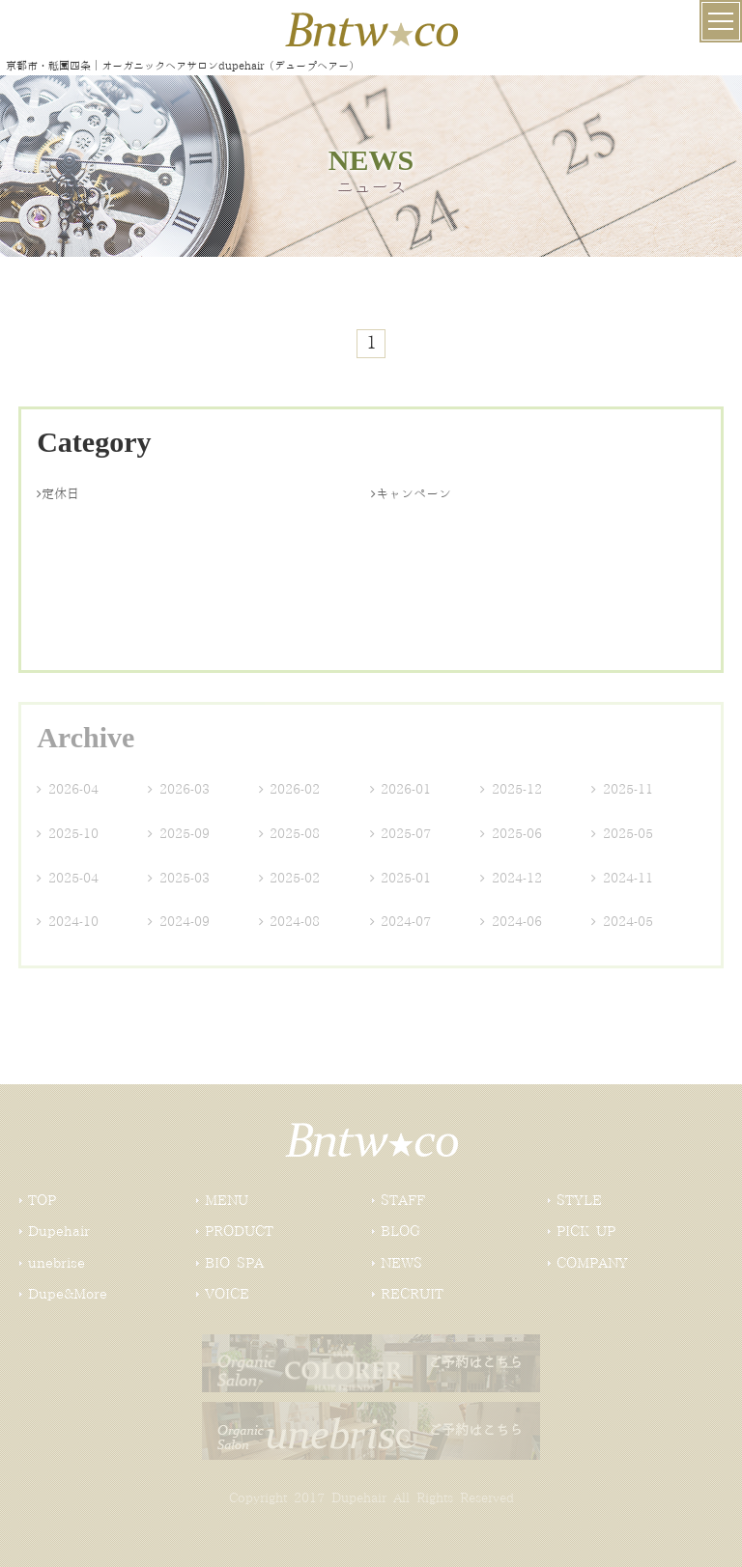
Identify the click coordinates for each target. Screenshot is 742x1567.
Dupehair (59, 1232)
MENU (226, 1201)
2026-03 (179, 790)
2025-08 (290, 834)
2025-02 (290, 878)
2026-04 (68, 790)
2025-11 (622, 790)
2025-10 (68, 834)
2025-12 (511, 790)
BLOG (400, 1232)
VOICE (227, 1294)
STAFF (403, 1201)
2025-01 (401, 878)
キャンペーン (411, 494)
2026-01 (401, 790)
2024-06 (511, 922)
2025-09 (179, 834)
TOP (42, 1201)
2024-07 (401, 922)
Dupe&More (67, 1294)
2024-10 (68, 922)
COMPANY (592, 1264)
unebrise (56, 1264)
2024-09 (179, 922)
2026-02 (290, 790)
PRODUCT (239, 1232)
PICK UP (585, 1232)
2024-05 (622, 922)
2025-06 (511, 834)
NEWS (401, 1264)
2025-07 (401, 834)
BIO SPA (234, 1264)
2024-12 (511, 878)
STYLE (579, 1201)
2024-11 (622, 878)
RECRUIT (412, 1294)
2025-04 (68, 878)
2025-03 (179, 878)
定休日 (58, 494)
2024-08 (290, 922)
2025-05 (622, 834)
